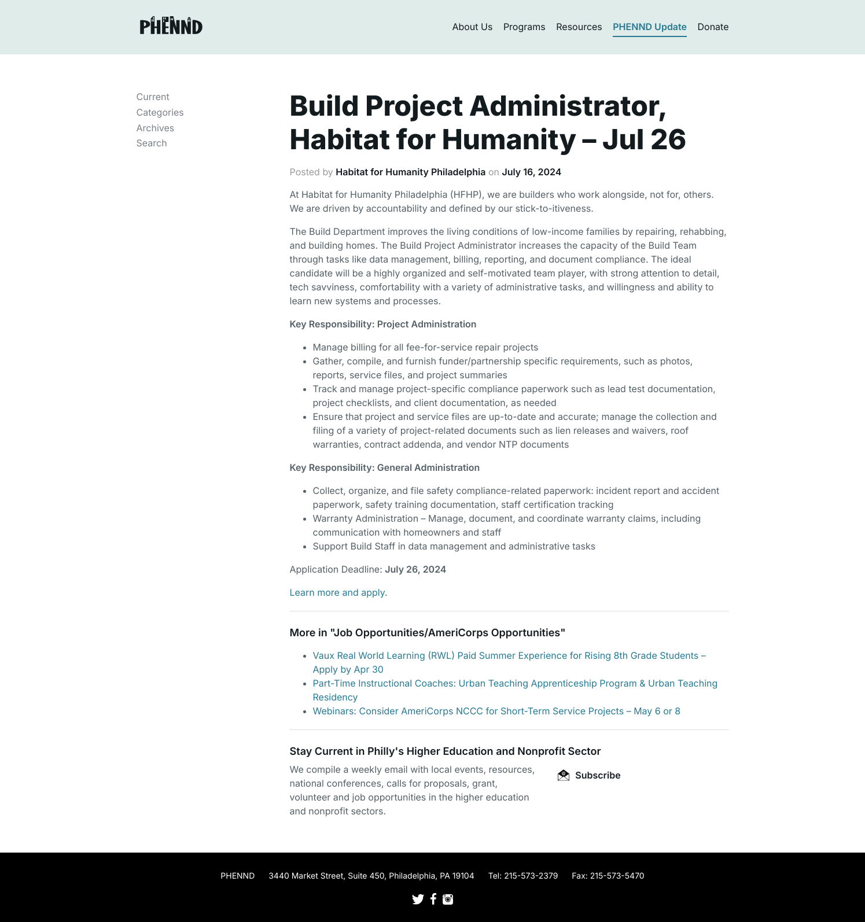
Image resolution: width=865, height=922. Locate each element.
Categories (160, 112)
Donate (713, 26)
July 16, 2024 (531, 172)
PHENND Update (650, 26)
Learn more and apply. (339, 592)
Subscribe (589, 775)
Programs (524, 26)
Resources (579, 26)
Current (153, 96)
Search (152, 143)
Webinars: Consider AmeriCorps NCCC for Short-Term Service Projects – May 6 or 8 (497, 711)
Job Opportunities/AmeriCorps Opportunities (447, 633)
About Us (472, 26)
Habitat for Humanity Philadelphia (410, 172)
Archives (156, 128)
